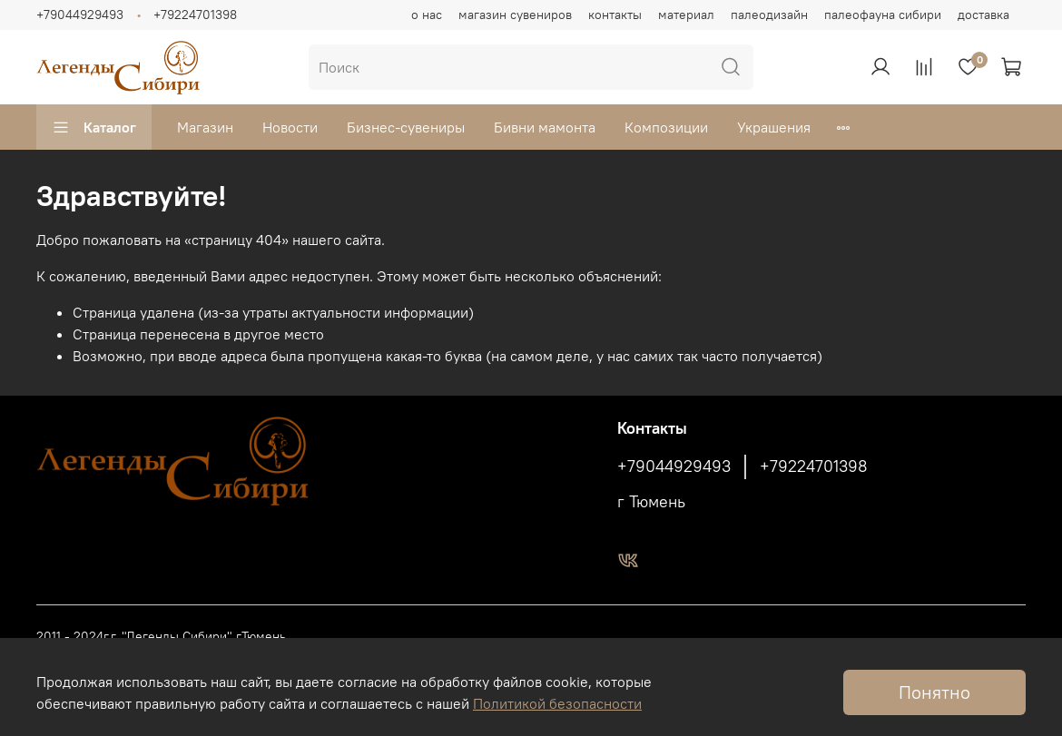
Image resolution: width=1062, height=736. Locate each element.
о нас (426, 14)
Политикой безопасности (557, 703)
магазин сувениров (515, 14)
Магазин (205, 127)
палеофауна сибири (882, 14)
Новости (290, 127)
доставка (983, 14)
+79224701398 (195, 14)
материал (686, 14)
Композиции (666, 127)
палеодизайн (769, 14)
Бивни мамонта (544, 127)
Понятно (934, 692)
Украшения (774, 127)
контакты (615, 14)
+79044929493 (79, 14)
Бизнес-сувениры (406, 127)
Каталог (94, 127)
